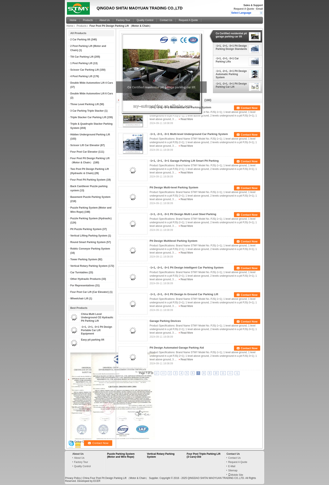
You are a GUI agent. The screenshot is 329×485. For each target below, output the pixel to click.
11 (223, 373)
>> (230, 373)
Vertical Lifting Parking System (88, 235)
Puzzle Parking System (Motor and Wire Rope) (121, 455)
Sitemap (232, 470)
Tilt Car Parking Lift (81, 56)
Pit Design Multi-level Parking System (174, 187)
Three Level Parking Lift (84, 104)
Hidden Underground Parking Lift (90, 134)
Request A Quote (244, 8)
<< (163, 373)
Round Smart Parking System (88, 242)
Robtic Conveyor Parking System (90, 248)
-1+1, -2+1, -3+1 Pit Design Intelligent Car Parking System (186, 267)
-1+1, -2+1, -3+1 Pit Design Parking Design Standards (231, 47)
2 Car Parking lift (80, 39)
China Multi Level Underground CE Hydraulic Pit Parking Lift (97, 317)
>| (237, 373)
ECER (96, 481)
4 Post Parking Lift (81, 76)
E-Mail (231, 466)
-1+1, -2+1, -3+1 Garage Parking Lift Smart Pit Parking (184, 160)
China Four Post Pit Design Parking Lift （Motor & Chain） (115, 478)
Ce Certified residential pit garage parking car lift (231, 35)
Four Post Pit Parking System (88, 179)
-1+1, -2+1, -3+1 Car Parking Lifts (227, 60)
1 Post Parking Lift (81, 63)
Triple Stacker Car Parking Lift (88, 117)
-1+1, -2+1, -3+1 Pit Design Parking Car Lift (231, 85)
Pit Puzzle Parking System (86, 229)
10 (216, 373)
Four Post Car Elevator (84, 151)
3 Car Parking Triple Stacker (87, 110)
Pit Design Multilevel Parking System (173, 240)
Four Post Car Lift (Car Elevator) (89, 292)
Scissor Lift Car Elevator (84, 145)
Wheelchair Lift (79, 298)
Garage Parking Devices (165, 320)
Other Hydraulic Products (85, 279)
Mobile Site (235, 474)
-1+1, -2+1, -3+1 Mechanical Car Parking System (180, 107)
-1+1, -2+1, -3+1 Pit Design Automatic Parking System (231, 74)
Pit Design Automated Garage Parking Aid (177, 347)
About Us (104, 20)
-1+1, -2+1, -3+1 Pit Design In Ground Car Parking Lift (184, 294)
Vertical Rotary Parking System (88, 265)
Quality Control (145, 20)
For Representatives (82, 285)
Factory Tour (123, 20)
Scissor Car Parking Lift (84, 69)
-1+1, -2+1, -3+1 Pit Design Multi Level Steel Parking (183, 214)
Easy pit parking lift (92, 339)
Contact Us (166, 20)
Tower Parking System (83, 259)
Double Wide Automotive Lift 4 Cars (91, 82)
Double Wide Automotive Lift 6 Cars (91, 93)
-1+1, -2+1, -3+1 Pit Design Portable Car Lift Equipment (96, 330)
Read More (186, 119)
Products (88, 20)
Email (259, 8)
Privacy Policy (73, 478)
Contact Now (249, 108)
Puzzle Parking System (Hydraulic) (91, 218)
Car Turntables (79, 272)
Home (73, 20)
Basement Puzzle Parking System (90, 197)
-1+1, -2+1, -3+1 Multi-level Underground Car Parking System (189, 134)
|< (157, 373)
